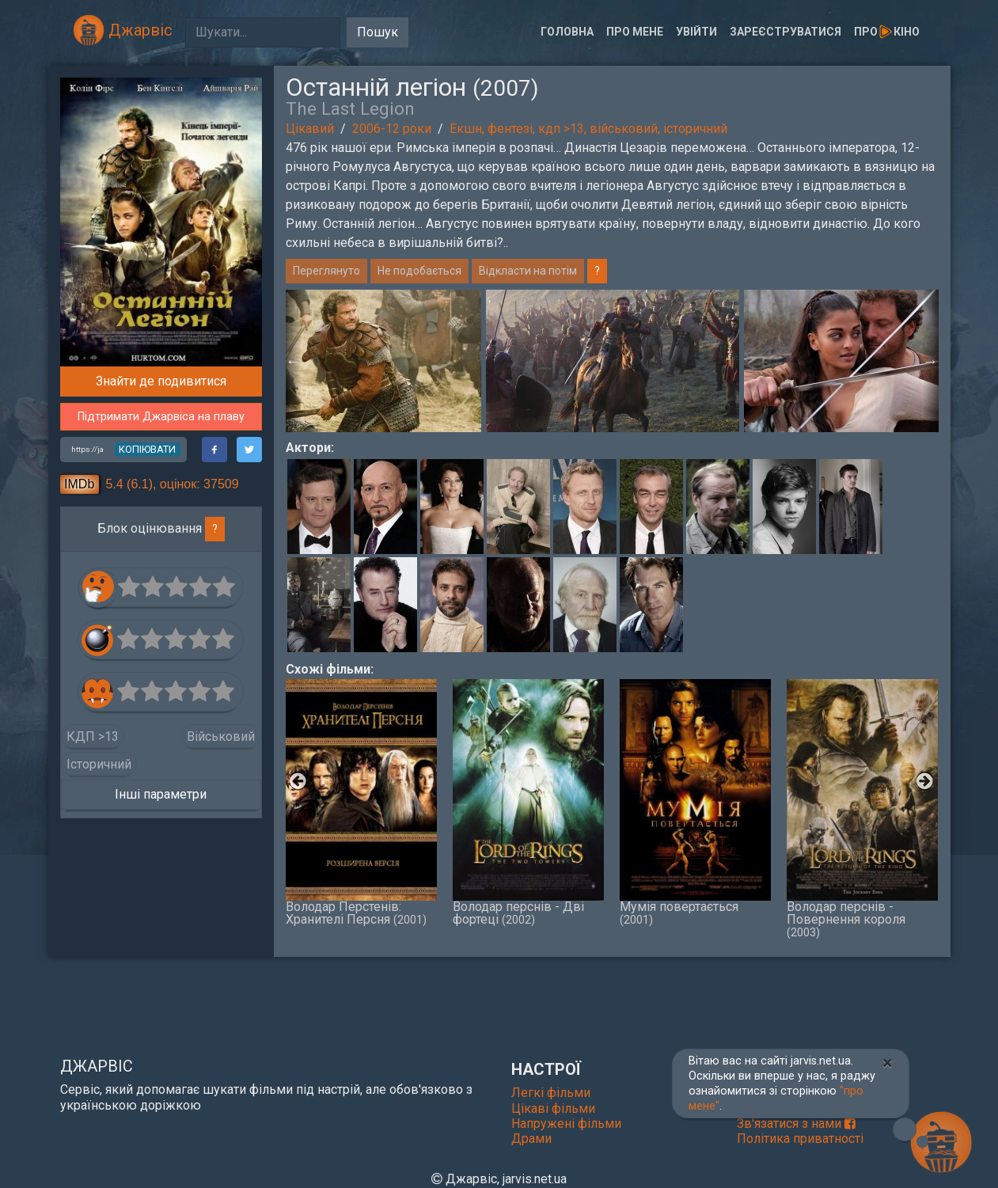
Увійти (696, 31)
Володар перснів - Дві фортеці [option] (528, 802)
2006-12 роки (391, 128)
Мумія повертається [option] (695, 802)
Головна (567, 31)
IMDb (79, 484)
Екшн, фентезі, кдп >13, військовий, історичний (588, 128)
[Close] (887, 1062)
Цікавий (310, 128)
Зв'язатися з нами (796, 1123)
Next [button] (931, 361)
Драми (531, 1138)
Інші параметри (161, 794)
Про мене (634, 31)
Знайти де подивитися (161, 381)
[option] (612, 361)
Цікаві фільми (553, 1108)
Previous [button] (294, 361)
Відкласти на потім (528, 270)
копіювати (147, 449)
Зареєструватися (785, 31)
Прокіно (886, 32)
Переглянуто (326, 270)
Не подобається (419, 270)
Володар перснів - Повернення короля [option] (862, 809)
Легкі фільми (550, 1092)
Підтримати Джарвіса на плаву (161, 416)
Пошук (377, 32)
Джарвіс (123, 30)
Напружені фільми (566, 1123)
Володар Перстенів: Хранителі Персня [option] (361, 802)
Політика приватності (800, 1138)
